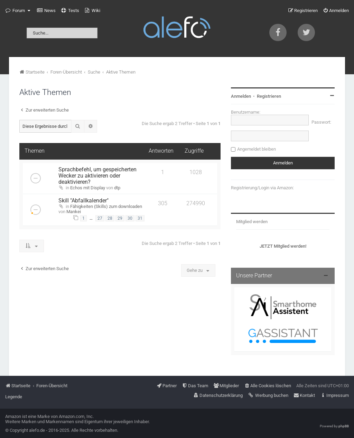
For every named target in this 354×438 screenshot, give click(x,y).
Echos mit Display (87, 187)
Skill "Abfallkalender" (83, 201)
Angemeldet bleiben (256, 149)
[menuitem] (46, 11)
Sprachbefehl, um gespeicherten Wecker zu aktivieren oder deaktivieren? (97, 175)
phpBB (343, 426)
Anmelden (241, 96)
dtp (117, 187)
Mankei (73, 211)
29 (120, 218)
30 (130, 218)
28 (110, 218)
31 (140, 218)
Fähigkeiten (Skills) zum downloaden (106, 206)
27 (99, 218)
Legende (13, 396)
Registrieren (269, 96)
